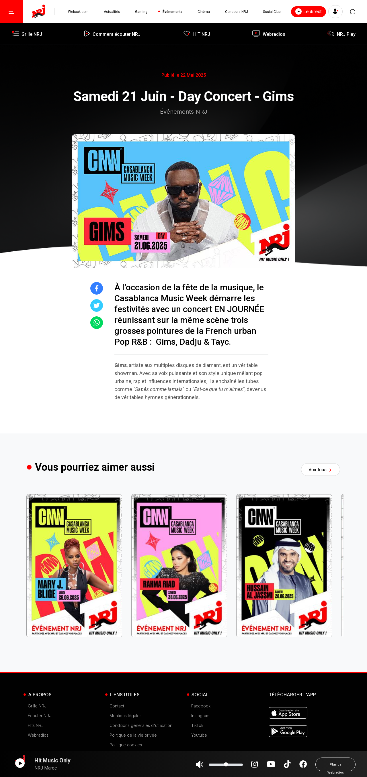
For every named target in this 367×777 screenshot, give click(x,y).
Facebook (200, 705)
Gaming (141, 12)
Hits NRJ (36, 725)
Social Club (271, 12)
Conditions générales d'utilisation (141, 725)
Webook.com (78, 12)
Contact (117, 705)
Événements (173, 12)
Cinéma (204, 12)
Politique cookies (126, 744)
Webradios (38, 735)
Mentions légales (126, 715)
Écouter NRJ (39, 715)
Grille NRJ (37, 705)
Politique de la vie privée (133, 735)
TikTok (197, 725)
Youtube (199, 735)
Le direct (308, 11)
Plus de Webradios (335, 767)
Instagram (200, 715)
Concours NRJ (236, 12)
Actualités (112, 12)
